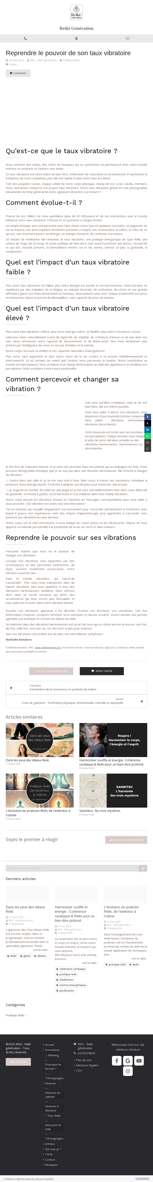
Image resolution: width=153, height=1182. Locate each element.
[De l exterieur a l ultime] (125, 894)
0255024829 (86, 1053)
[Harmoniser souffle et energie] (76, 894)
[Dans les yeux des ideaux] (27, 894)
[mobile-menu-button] (127, 38)
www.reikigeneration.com (48, 647)
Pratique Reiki (15, 1015)
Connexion (142, 1178)
